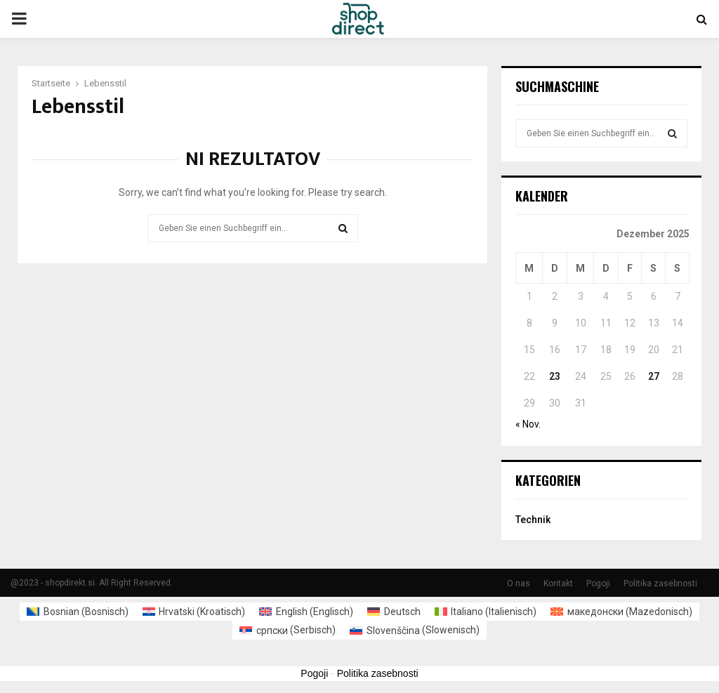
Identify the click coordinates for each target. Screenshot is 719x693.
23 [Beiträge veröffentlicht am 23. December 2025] (554, 376)
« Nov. (528, 424)
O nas (518, 583)
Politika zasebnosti (660, 583)
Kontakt (558, 583)
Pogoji (598, 583)
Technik (532, 519)
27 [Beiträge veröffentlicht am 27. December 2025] (653, 376)
